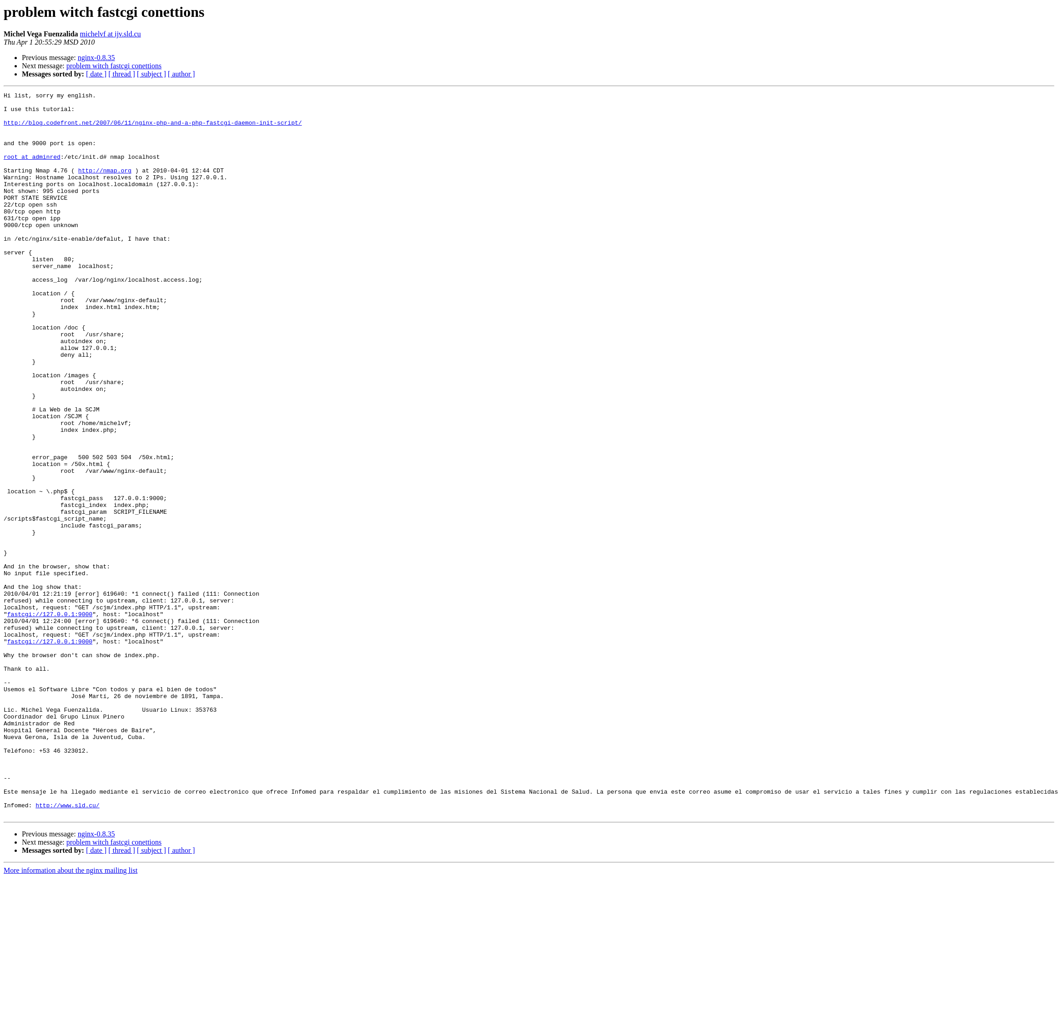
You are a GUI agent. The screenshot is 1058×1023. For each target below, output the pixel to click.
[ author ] (181, 74)
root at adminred (32, 170)
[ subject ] (151, 74)
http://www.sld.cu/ (67, 948)
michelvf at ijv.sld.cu (110, 34)
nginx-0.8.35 (96, 57)
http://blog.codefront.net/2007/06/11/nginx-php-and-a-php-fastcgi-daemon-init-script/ (153, 129)
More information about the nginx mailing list (70, 1015)
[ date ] (96, 74)
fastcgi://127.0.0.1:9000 (49, 719)
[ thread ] (121, 74)
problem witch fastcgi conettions (114, 66)
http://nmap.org (105, 186)
